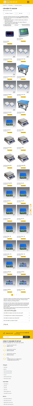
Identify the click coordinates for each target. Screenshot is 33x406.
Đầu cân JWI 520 (6, 41)
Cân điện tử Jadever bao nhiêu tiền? (16, 318)
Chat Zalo (30, 208)
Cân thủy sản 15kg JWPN (21, 165)
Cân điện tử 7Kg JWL (6, 218)
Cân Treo (5, 389)
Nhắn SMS (30, 213)
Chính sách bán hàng (8, 371)
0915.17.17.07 (10, 346)
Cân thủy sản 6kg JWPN (7, 165)
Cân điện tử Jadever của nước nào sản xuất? (16, 313)
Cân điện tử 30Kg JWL (7, 271)
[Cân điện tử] (12, 2)
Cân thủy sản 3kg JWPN (7, 147)
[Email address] (13, 337)
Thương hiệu (10, 5)
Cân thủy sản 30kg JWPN (7, 183)
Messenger (30, 211)
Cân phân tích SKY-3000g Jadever (9, 76)
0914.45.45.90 (10, 350)
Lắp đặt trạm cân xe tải (8, 402)
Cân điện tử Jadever (18, 5)
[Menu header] (5, 2)
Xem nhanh (10, 43)
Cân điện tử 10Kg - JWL (21, 236)
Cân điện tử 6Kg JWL (20, 183)
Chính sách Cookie (7, 378)
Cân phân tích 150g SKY (7, 94)
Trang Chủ (4, 5)
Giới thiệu (5, 367)
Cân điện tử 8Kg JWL (20, 218)
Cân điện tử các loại (7, 393)
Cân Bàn (5, 385)
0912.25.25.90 (10, 355)
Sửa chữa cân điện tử (8, 398)
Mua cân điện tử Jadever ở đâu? (16, 320)
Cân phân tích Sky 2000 (7, 112)
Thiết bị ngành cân (7, 391)
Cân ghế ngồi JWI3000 (21, 76)
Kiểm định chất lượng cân (8, 404)
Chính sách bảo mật (7, 376)
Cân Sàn (5, 387)
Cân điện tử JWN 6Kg (7, 289)
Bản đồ (5, 369)
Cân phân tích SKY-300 (21, 94)
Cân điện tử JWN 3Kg (20, 271)
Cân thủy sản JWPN (20, 147)
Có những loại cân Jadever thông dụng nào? (16, 315)
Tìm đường (30, 205)
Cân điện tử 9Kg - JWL (7, 236)
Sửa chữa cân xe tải (7, 400)
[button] (28, 2)
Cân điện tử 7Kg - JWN (21, 289)
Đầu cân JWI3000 (20, 38)
